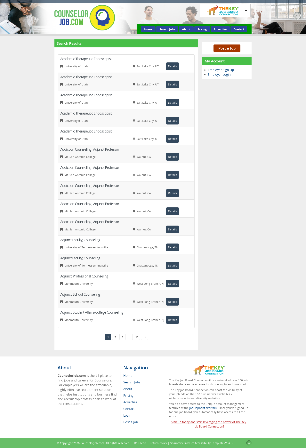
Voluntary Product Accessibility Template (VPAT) (201, 443)
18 (136, 337)
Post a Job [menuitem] (130, 422)
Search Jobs (167, 29)
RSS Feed (140, 443)
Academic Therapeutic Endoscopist (86, 58)
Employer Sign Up (221, 70)
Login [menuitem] (127, 415)
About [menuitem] (127, 389)
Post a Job (227, 48)
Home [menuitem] (127, 375)
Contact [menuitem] (129, 409)
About (186, 29)
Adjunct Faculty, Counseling (80, 239)
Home (148, 29)
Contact (239, 29)
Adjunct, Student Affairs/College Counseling (91, 312)
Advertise (220, 29)
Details (172, 66)
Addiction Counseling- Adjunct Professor (89, 149)
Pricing (202, 29)
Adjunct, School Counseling (80, 294)
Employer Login (219, 74)
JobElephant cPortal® (203, 408)
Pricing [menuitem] (128, 395)
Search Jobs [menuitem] (132, 382)
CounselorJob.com (92, 443)
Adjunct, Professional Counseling (84, 276)
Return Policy (158, 443)
